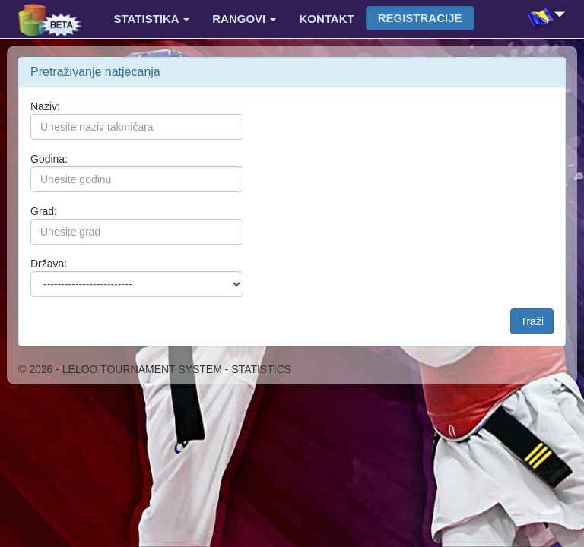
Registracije (420, 17)
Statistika (152, 18)
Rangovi (244, 18)
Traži (532, 321)
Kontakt (326, 18)
